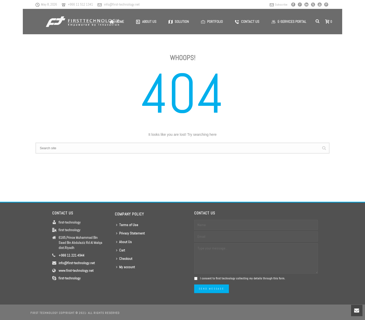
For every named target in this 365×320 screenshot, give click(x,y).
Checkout (124, 258)
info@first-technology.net (122, 4)
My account (125, 267)
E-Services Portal (288, 21)
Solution (179, 21)
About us (146, 21)
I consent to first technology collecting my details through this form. (242, 278)
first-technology (70, 278)
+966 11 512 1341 (80, 4)
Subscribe (278, 5)
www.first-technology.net (76, 270)
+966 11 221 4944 (71, 255)
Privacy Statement (130, 233)
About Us (124, 242)
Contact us (247, 21)
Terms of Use (127, 225)
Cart (120, 250)
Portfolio (212, 21)
